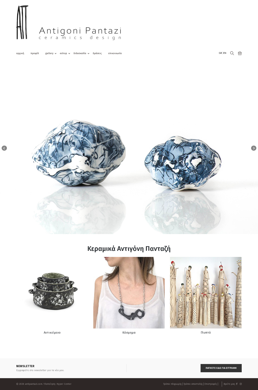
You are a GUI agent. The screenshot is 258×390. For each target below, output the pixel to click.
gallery (51, 53)
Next (253, 148)
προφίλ (35, 53)
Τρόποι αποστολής (193, 384)
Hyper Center (64, 384)
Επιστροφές (211, 384)
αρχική (20, 53)
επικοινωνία (115, 53)
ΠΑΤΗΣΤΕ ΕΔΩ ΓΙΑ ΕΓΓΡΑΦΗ (221, 368)
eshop (65, 53)
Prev (4, 148)
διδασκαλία (82, 53)
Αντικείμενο (52, 332)
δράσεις (97, 53)
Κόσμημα (129, 332)
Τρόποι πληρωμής (172, 384)
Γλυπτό (206, 332)
